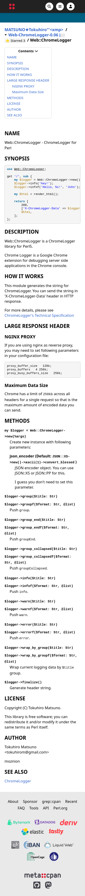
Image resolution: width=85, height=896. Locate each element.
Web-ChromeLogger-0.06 (33, 34)
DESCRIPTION (18, 68)
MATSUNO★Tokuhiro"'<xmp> (34, 29)
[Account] (70, 6)
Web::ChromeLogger (29, 169)
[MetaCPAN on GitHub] (36, 885)
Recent (71, 801)
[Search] (49, 6)
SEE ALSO (14, 115)
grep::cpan (51, 801)
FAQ (21, 808)
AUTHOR (14, 109)
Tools (33, 808)
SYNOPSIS (15, 63)
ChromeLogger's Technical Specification (39, 315)
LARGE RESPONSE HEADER (28, 80)
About (13, 801)
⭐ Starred (15, 40)
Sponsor (30, 801)
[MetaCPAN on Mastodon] (53, 885)
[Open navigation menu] (60, 6)
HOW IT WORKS (19, 74)
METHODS (15, 97)
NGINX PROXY (23, 86)
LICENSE (13, 103)
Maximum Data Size (28, 92)
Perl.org (60, 808)
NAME (12, 57)
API (46, 808)
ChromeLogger (18, 781)
